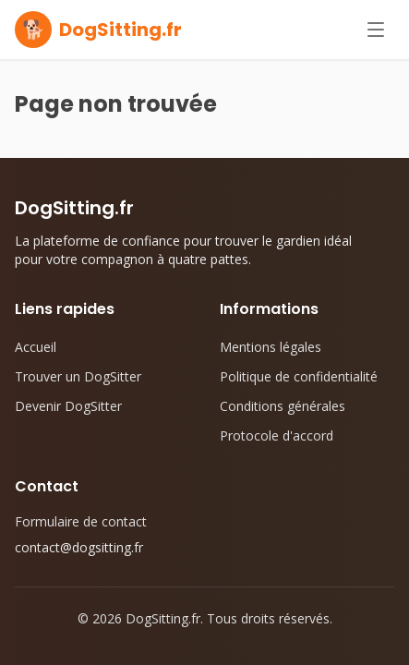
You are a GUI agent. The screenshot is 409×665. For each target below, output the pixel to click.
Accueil (35, 347)
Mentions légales (270, 347)
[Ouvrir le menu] (375, 29)
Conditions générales (282, 406)
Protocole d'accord (276, 435)
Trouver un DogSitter (78, 376)
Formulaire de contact (81, 521)
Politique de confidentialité (299, 376)
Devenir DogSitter (68, 406)
